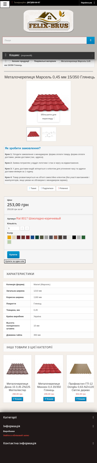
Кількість (12, 223)
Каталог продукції (20, 61)
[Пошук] (91, 40)
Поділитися (47, 188)
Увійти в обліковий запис (16, 435)
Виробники (9, 431)
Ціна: (9, 200)
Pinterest (63, 188)
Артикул (11, 219)
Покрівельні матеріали (45, 61)
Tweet (32, 188)
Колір (10, 233)
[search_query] (48, 40)
